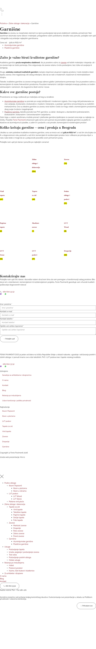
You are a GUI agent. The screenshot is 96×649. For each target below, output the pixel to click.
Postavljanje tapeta (16, 555)
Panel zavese (18, 542)
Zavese (5, 440)
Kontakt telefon (7, 323)
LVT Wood (17, 502)
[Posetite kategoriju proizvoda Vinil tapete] (3, 194)
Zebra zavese (18, 539)
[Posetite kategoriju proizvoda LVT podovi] (35, 254)
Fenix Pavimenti (19, 124)
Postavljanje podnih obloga (20, 563)
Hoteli (11, 571)
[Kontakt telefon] (48, 326)
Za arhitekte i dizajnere (13, 579)
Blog (4, 394)
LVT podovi (6, 425)
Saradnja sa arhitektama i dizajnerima (17, 379)
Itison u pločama (9, 420)
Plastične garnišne (11, 116)
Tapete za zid (7, 430)
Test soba (13, 560)
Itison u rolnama (19, 497)
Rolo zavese (18, 536)
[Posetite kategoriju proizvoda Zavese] (67, 161)
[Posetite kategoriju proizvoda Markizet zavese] (35, 226)
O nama (5, 384)
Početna (3, 27)
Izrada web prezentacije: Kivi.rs (12, 461)
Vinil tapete (6, 435)
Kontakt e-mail (6, 315)
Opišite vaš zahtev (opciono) (12, 330)
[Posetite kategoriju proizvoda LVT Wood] (67, 226)
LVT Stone (17, 505)
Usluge (7, 552)
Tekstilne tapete (19, 518)
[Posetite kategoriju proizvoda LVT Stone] (3, 254)
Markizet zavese (19, 531)
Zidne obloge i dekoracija (19, 27)
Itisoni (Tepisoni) (8, 415)
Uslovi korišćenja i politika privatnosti (17, 404)
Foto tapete (18, 526)
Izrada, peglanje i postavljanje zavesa (24, 558)
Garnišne (5, 450)
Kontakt (5, 389)
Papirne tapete (19, 520)
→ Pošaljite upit (9, 342)
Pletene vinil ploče (16, 507)
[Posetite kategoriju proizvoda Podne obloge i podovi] (67, 196)
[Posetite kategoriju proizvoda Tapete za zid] (35, 194)
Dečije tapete (18, 523)
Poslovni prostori (15, 574)
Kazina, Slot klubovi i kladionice (21, 576)
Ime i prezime (6, 308)
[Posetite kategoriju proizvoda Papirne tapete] (3, 226)
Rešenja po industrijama (12, 399)
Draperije (6, 445)
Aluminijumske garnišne (23, 547)
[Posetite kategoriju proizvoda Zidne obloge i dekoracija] (35, 165)
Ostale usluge (14, 566)
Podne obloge (10, 489)
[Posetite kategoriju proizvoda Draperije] (67, 252)
